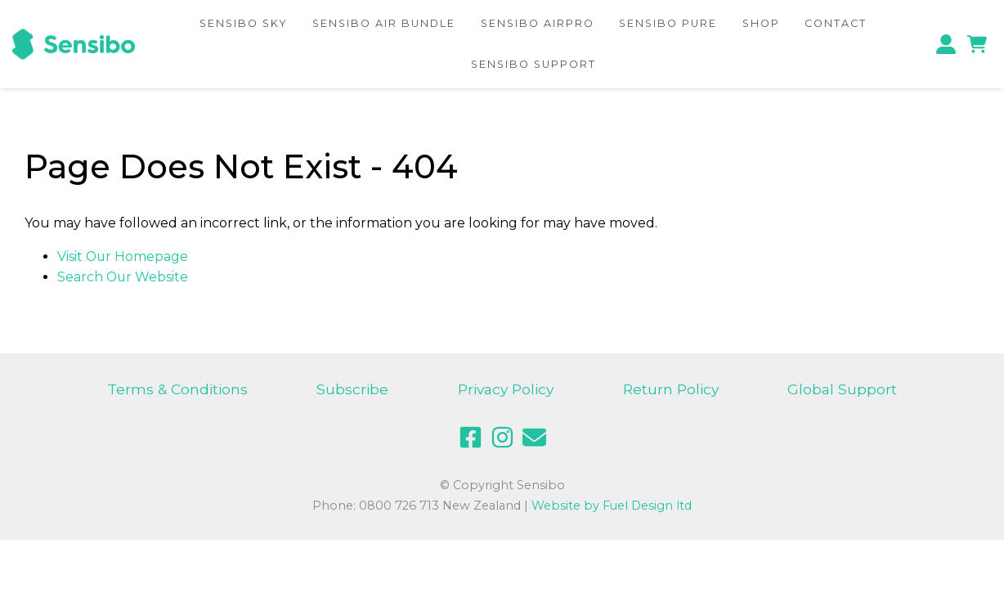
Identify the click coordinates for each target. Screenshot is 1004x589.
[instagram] (502, 436)
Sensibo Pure (670, 22)
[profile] (950, 44)
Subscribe (352, 389)
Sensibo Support (533, 64)
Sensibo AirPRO (537, 22)
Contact (840, 22)
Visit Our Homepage (123, 256)
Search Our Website (123, 277)
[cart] (977, 44)
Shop (765, 22)
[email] (534, 436)
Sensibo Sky (239, 22)
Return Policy (671, 389)
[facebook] (470, 436)
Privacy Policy (505, 389)
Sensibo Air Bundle (382, 22)
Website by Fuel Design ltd (611, 505)
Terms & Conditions (177, 389)
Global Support (843, 389)
